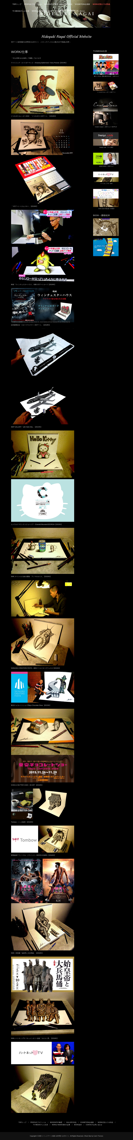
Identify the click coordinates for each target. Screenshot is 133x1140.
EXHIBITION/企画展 (82, 4)
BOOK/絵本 (59, 11)
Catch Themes (98, 1136)
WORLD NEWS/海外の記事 (42, 11)
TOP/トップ (16, 4)
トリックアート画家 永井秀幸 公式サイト (55, 1136)
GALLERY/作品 (66, 4)
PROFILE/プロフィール (33, 4)
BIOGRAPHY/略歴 (51, 4)
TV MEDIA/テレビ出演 (20, 11)
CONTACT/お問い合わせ (75, 11)
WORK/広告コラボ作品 (101, 4)
